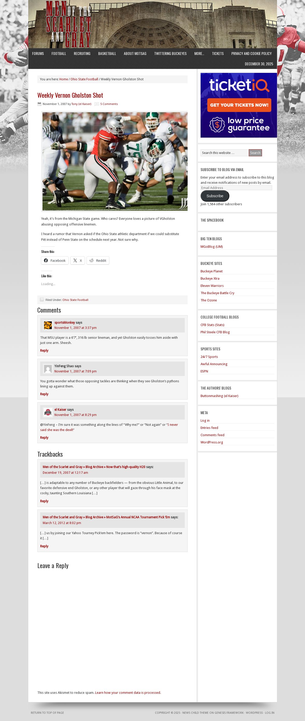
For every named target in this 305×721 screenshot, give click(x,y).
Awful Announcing (214, 364)
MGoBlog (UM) (212, 247)
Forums (38, 53)
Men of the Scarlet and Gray (152, 14)
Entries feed (209, 428)
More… (199, 53)
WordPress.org (212, 442)
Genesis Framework (229, 713)
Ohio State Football (75, 300)
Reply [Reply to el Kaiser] (44, 438)
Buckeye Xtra (210, 278)
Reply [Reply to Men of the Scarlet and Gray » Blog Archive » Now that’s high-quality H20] (44, 501)
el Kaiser (60, 410)
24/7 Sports (209, 357)
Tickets (218, 53)
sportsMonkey (64, 322)
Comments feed (212, 435)
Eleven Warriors (212, 286)
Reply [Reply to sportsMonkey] (44, 350)
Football (59, 53)
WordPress (254, 713)
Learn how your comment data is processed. (128, 693)
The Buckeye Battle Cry (217, 293)
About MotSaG (135, 53)
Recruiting (82, 53)
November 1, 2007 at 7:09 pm (75, 371)
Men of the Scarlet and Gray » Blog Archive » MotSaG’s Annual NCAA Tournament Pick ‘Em (106, 517)
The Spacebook (212, 220)
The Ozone (209, 300)
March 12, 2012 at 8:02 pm (62, 523)
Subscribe (215, 196)
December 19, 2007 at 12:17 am (65, 473)
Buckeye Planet (212, 271)
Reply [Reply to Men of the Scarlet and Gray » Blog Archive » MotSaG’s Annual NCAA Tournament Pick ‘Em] (44, 546)
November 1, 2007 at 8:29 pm (75, 415)
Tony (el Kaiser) (81, 104)
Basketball (107, 53)
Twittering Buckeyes (170, 53)
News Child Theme (195, 713)
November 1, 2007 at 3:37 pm (75, 328)
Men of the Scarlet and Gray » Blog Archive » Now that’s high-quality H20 (94, 467)
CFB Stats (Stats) (212, 325)
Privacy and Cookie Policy (251, 53)
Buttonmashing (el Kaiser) (219, 396)
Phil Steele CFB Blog (215, 332)
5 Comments (109, 104)
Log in (205, 420)
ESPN (204, 371)
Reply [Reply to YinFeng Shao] (44, 394)
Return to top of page (47, 713)
